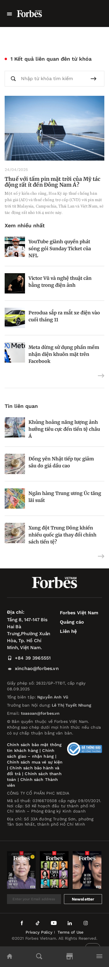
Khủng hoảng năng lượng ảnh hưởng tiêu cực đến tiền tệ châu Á (64, 429)
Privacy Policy (39, 932)
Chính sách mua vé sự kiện (35, 762)
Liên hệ (68, 631)
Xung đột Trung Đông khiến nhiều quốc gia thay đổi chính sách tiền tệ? (62, 535)
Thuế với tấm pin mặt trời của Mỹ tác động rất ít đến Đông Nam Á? (52, 182)
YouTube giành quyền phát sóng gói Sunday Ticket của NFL (59, 248)
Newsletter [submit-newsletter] (83, 899)
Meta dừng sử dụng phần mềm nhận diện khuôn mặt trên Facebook (63, 354)
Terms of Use (70, 932)
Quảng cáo (72, 622)
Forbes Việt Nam (79, 612)
